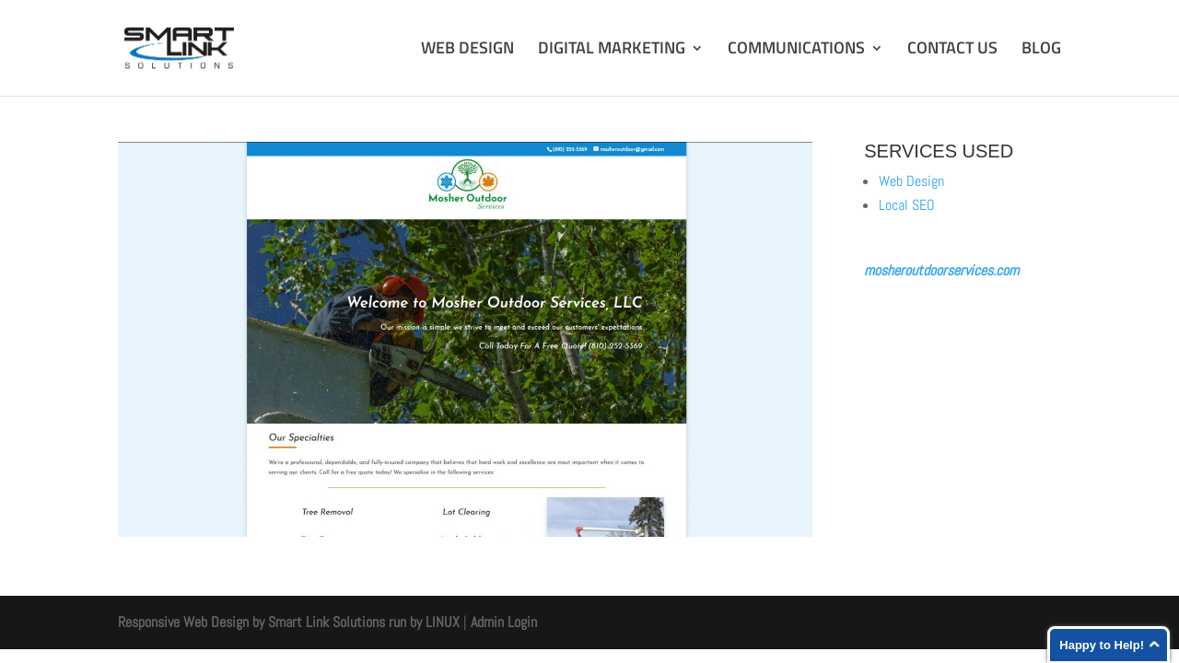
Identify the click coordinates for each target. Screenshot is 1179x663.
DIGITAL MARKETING (611, 50)
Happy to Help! (1101, 645)
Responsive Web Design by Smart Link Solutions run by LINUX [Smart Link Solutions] (289, 622)
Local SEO (907, 205)
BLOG (1041, 50)
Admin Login (504, 622)
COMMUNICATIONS (796, 50)
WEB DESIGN (467, 50)
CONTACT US (952, 50)
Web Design (911, 181)
